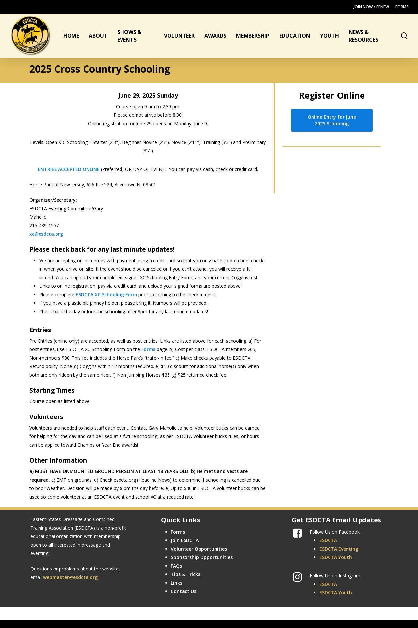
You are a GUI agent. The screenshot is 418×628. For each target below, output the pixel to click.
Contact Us (183, 591)
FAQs (176, 566)
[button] (332, 120)
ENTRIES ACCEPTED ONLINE (69, 169)
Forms (148, 349)
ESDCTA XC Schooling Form (106, 294)
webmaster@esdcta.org (70, 577)
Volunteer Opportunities (199, 549)
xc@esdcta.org (46, 234)
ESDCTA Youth (335, 557)
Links (176, 583)
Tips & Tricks (185, 574)
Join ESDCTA (185, 540)
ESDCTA (328, 540)
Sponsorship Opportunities (202, 557)
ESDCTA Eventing (338, 549)
